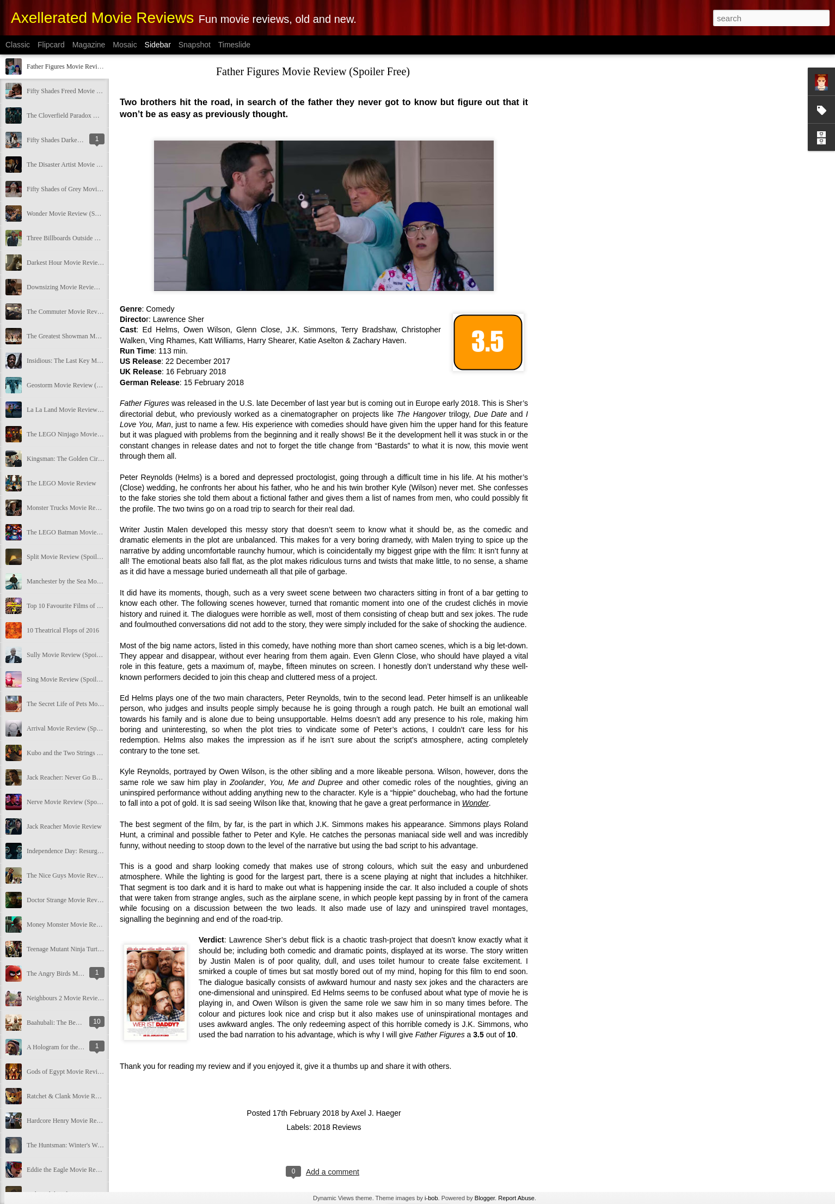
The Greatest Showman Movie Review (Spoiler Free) (97, 336)
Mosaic (125, 44)
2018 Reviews (337, 1127)
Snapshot (195, 44)
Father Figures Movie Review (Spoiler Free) (85, 66)
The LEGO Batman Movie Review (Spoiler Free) (91, 532)
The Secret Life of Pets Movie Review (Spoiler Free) (96, 704)
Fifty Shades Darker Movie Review (73, 140)
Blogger (485, 1198)
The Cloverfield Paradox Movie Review (79, 115)
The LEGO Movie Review (61, 483)
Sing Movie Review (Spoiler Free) (72, 679)
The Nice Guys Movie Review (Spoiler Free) (86, 875)
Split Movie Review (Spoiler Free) (72, 557)
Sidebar (158, 44)
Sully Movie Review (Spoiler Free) (73, 655)
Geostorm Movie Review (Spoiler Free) (79, 385)
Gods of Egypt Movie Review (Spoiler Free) (85, 1071)
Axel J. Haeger (376, 1113)
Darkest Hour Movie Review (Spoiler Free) (83, 262)
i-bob (431, 1198)
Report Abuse (516, 1198)
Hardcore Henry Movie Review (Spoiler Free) (87, 1120)
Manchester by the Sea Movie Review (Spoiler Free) (95, 581)
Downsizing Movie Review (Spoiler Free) (82, 287)
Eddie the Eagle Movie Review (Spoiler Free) (86, 1169)
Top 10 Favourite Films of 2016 (68, 606)
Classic (17, 44)
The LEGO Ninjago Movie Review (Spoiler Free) (92, 434)
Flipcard (51, 44)
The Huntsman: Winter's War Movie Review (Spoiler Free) (104, 1145)
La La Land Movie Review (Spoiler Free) (81, 410)
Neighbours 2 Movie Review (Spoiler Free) (83, 998)
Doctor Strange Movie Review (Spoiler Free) (86, 900)
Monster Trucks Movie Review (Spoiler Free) (86, 508)
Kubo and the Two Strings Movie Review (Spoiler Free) (100, 753)
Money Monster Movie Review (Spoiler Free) (87, 924)
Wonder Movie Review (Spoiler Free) (76, 213)
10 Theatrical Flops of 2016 (63, 630)
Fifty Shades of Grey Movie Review (74, 189)
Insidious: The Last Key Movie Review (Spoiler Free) (97, 360)
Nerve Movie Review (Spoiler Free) (74, 802)
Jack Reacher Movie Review (64, 826)
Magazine (89, 44)
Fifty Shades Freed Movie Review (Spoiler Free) (91, 91)
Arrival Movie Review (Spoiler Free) (75, 728)
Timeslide (234, 44)
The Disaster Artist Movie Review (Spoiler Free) (91, 164)
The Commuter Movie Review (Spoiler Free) (86, 311)
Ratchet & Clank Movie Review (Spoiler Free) (88, 1096)
